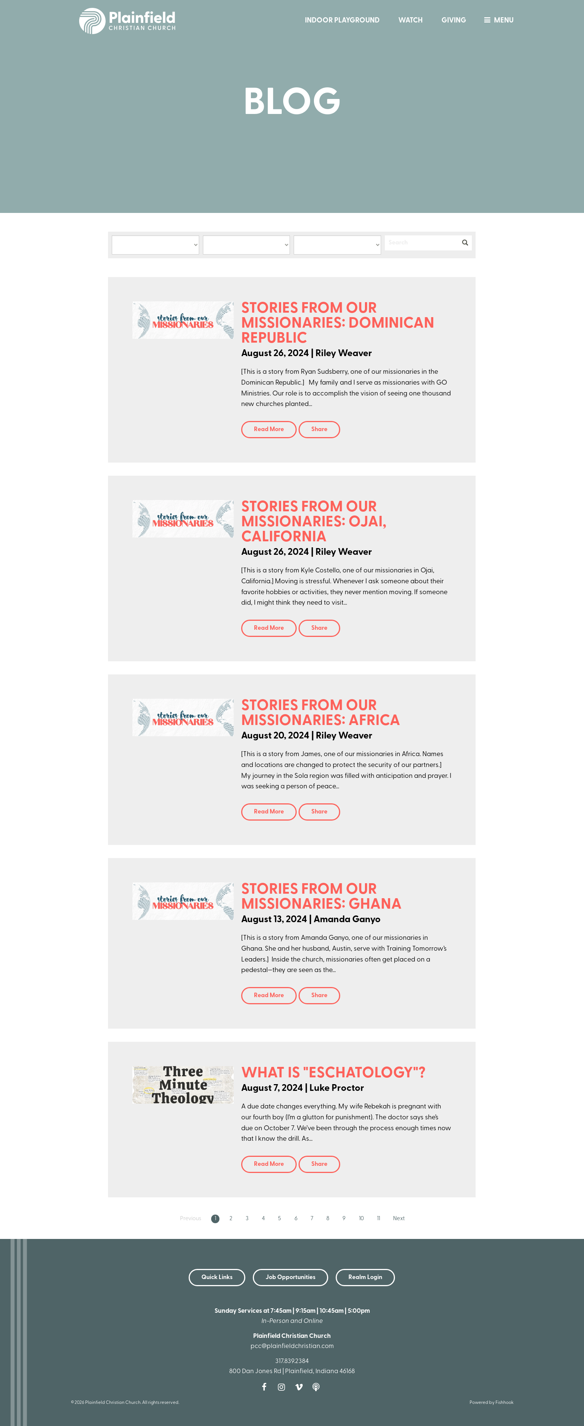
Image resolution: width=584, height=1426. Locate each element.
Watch (410, 20)
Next (399, 1219)
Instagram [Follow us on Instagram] (283, 1387)
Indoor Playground (342, 20)
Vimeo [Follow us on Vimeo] (301, 1387)
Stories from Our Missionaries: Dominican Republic (337, 323)
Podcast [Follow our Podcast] (318, 1387)
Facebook (266, 1387)
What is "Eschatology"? (333, 1073)
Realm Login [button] (365, 1278)
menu (496, 20)
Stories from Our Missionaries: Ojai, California (313, 522)
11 (378, 1219)
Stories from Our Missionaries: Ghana (321, 897)
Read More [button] (269, 430)
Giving (453, 20)
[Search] (421, 242)
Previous (190, 1219)
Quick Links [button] (217, 1278)
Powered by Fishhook (491, 1403)
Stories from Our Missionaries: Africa (320, 714)
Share (319, 430)
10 (361, 1219)
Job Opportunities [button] (290, 1278)
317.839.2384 (292, 1361)
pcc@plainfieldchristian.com (292, 1346)
